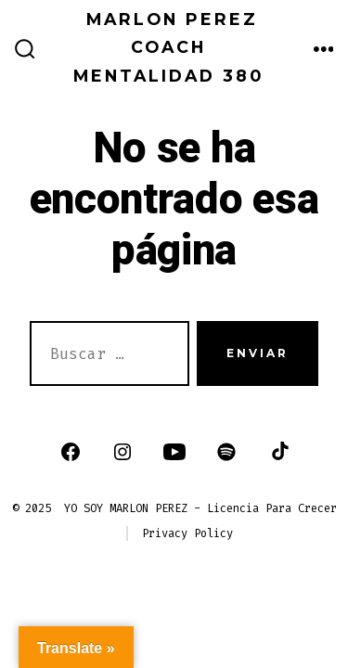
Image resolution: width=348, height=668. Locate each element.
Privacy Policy (187, 533)
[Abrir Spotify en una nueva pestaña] (226, 452)
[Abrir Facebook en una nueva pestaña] (70, 452)
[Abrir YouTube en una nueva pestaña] (174, 452)
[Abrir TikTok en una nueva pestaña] (278, 452)
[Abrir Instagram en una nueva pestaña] (122, 452)
